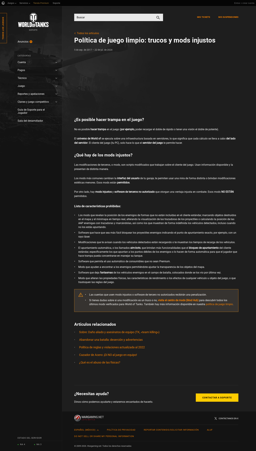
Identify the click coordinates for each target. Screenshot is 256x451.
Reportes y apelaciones (31, 93)
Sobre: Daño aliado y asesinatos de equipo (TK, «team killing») (119, 332)
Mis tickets (203, 17)
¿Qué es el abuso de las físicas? (100, 362)
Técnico (22, 78)
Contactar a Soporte (217, 397)
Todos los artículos (88, 33)
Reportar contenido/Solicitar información (171, 430)
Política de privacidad (121, 430)
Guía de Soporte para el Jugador (31, 111)
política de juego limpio (219, 304)
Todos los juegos (3, 28)
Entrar (237, 3)
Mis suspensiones (228, 17)
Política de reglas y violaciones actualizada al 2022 (112, 347)
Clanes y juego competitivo (33, 101)
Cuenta (22, 62)
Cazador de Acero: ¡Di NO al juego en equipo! (108, 355)
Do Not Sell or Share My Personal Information (104, 436)
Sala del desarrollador (30, 120)
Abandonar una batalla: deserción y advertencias (111, 339)
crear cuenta (248, 3)
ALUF (210, 430)
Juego (21, 86)
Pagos (21, 70)
